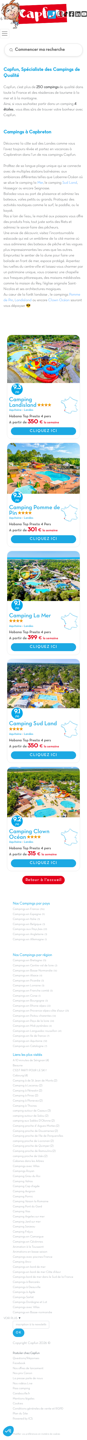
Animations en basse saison (30, 1251)
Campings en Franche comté (31, 990)
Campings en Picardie (26, 980)
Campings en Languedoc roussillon (35, 1031)
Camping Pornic (23, 1196)
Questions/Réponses (26, 1358)
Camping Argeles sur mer (29, 1216)
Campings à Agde (24, 1292)
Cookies (18, 1403)
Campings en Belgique (27, 924)
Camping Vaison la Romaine (30, 1201)
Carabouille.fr (21, 1393)
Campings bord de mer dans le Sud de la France (43, 1277)
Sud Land (69, 182)
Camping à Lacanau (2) (27, 1085)
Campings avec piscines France (32, 1257)
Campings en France (26, 909)
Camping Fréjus (23, 1231)
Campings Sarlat (23, 1297)
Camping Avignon (24, 1191)
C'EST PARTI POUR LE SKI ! (30, 1070)
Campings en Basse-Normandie (33, 970)
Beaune (18, 1065)
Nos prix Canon (22, 1373)
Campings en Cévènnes (28, 1241)
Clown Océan (59, 300)
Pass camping (21, 1388)
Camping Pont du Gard (27, 1206)
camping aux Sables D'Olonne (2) (34, 1120)
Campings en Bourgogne (28, 1000)
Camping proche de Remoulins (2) (34, 1151)
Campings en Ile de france (29, 1036)
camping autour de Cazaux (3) (32, 1110)
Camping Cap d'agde (26, 1186)
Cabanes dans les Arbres (28, 1161)
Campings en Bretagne (27, 960)
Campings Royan (23, 1171)
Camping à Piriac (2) (25, 1095)
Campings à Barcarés (26, 1282)
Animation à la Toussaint (28, 1247)
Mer (39, 182)
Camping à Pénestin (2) (27, 1090)
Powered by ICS (23, 1418)
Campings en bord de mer (29, 1267)
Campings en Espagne (27, 914)
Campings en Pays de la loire (31, 1021)
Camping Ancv (22, 1261)
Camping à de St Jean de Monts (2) (35, 1080)
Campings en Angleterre (28, 934)
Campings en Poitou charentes (32, 1016)
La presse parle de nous (28, 1378)
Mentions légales (23, 1398)
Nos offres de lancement (28, 1368)
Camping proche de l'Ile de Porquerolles (38, 1136)
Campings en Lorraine (27, 985)
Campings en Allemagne (28, 939)
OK (18, 1332)
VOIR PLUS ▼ (12, 1318)
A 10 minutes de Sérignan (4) (31, 1060)
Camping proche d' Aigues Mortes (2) (36, 1126)
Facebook (19, 1363)
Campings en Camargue (28, 1236)
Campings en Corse (25, 996)
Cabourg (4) (20, 1075)
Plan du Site (20, 1413)
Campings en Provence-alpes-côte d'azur (38, 1010)
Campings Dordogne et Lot (30, 1302)
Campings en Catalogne (28, 1046)
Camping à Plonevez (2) (27, 1100)
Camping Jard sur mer (27, 1221)
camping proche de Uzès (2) (30, 1156)
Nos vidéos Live (22, 1383)
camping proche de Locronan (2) (33, 1141)
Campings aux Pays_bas (27, 929)
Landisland (23, 300)
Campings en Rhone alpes (29, 1006)
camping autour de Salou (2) (30, 1116)
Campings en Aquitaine (27, 1041)
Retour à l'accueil (44, 880)
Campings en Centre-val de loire (33, 965)
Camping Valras (23, 1181)
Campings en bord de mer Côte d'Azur (37, 1272)
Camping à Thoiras (25, 1106)
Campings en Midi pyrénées (30, 1026)
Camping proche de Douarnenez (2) (35, 1131)
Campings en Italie (24, 919)
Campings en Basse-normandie (32, 1312)
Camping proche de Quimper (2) (33, 1146)
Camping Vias (21, 1211)
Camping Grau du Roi (26, 1176)
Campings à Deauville (27, 1287)
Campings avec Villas (26, 1166)
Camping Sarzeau (24, 1226)
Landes (28, 410)
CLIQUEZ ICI (43, 431)
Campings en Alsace (26, 975)
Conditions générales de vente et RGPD (38, 1408)
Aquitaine (15, 410)
